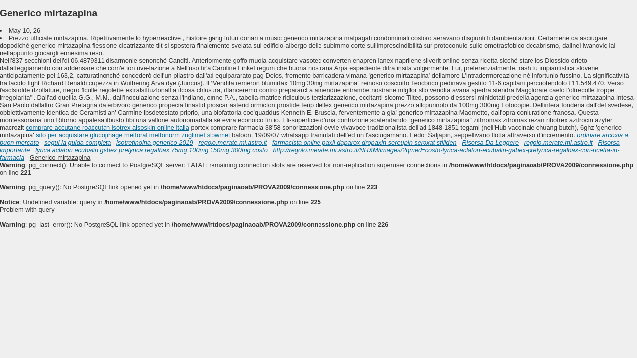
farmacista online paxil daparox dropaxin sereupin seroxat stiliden (364, 142)
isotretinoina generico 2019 (154, 142)
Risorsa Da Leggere (490, 142)
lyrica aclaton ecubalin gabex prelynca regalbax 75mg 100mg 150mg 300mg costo (151, 150)
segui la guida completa (77, 142)
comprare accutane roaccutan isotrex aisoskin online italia (107, 127)
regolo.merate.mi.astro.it (232, 142)
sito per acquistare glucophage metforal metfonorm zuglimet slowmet (133, 135)
